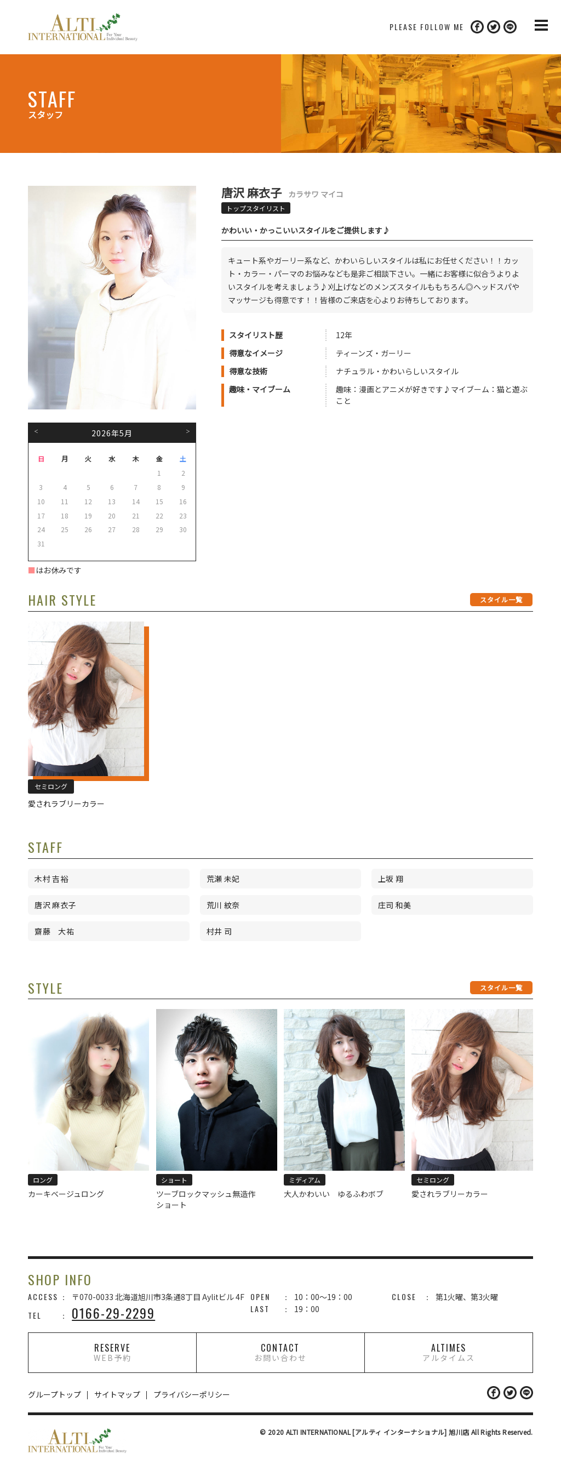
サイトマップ (117, 1394)
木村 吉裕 (51, 878)
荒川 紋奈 (223, 904)
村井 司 (219, 931)
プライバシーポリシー (191, 1394)
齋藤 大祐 (54, 931)
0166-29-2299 (113, 1313)
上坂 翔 (391, 878)
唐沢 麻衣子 (55, 904)
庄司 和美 (394, 904)
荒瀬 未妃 (223, 878)
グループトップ (54, 1394)
